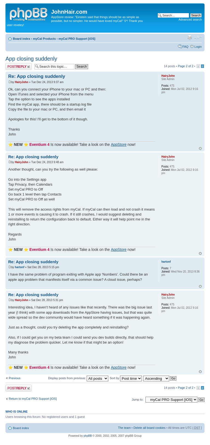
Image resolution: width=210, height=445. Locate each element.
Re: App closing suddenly (36, 76)
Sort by (126, 378)
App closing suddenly (31, 59)
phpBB (88, 435)
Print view (189, 37)
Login (198, 46)
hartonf (19, 267)
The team (124, 427)
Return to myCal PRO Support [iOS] (33, 398)
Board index (21, 38)
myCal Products (44, 38)
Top (200, 148)
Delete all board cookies (149, 427)
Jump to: (137, 399)
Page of (185, 66)
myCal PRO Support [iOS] (77, 38)
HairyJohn (21, 82)
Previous (15, 378)
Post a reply (18, 66)
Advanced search (190, 19)
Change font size (198, 37)
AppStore (118, 145)
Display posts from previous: (78, 378)
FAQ (185, 46)
